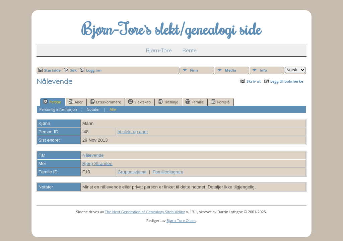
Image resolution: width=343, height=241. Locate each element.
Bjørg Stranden (97, 163)
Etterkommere (105, 101)
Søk (73, 70)
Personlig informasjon (58, 109)
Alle (113, 109)
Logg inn (93, 70)
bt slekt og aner (133, 131)
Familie (195, 101)
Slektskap (139, 101)
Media (230, 70)
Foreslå (220, 101)
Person (52, 101)
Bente (190, 50)
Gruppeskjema (132, 171)
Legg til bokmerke (286, 81)
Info (263, 70)
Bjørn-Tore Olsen (181, 220)
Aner (76, 101)
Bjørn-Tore (159, 50)
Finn (194, 70)
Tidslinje (168, 101)
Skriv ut (254, 81)
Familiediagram (168, 171)
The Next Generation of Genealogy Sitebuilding (145, 211)
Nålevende (93, 155)
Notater (93, 109)
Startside (52, 70)
